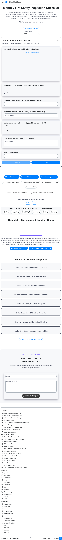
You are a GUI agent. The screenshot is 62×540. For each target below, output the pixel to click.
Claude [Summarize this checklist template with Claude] (54, 212)
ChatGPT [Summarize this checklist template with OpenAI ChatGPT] (26, 212)
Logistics (5, 489)
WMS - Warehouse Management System (14, 467)
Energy (4, 480)
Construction (6, 477)
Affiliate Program (7, 513)
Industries (4, 470)
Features (5, 516)
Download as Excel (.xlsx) (30, 182)
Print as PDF (31, 187)
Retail (4, 499)
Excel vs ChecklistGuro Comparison (18, 192)
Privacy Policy (16, 538)
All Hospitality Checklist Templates (31, 339)
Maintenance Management (10, 444)
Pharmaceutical (7, 494)
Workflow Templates (8, 523)
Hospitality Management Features (40, 248)
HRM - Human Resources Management (13, 439)
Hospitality (5, 484)
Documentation (6, 518)
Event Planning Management (10, 429)
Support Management (8, 458)
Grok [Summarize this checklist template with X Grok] (45, 212)
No (35, 203)
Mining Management (8, 446)
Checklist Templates (8, 520)
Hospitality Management (49, 177)
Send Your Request (31, 396)
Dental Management (8, 425)
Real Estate (5, 496)
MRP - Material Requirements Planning (13, 448)
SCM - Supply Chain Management (12, 456)
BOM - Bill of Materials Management (12, 418)
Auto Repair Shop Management (11, 415)
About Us (5, 527)
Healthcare (5, 482)
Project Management (8, 451)
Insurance (5, 487)
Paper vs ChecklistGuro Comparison (43, 192)
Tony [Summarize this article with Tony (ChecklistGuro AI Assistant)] (6, 212)
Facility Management (8, 432)
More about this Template (29, 177)
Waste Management (8, 465)
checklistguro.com (55, 538)
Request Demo (6, 504)
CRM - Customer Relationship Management (15, 422)
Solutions (4, 410)
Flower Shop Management (10, 437)
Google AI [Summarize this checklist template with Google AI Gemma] (16, 212)
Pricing (4, 509)
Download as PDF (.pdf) (11, 182)
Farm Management (8, 434)
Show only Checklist (31, 28)
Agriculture (5, 473)
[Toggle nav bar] (3, 2)
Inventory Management (9, 441)
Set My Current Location (31, 52)
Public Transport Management (11, 453)
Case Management (8, 420)
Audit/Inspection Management (11, 413)
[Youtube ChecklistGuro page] (31, 538)
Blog (3, 525)
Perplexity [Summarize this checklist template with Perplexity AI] (36, 212)
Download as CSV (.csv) (50, 182)
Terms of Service (6, 538)
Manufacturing (6, 492)
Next (45, 162)
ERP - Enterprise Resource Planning (13, 427)
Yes (27, 203)
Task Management (7, 463)
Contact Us (5, 506)
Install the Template (12, 177)
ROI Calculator (6, 511)
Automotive (5, 475)
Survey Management (8, 460)
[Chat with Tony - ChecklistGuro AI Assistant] (60, 538)
